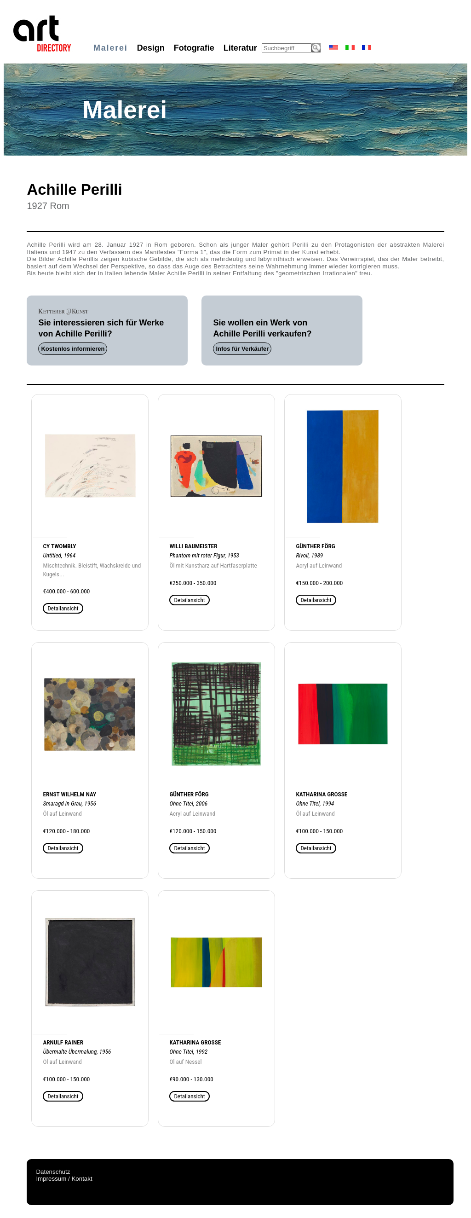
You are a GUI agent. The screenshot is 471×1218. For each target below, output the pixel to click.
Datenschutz (53, 1171)
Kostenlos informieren (72, 348)
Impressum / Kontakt (64, 1178)
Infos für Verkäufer (242, 348)
